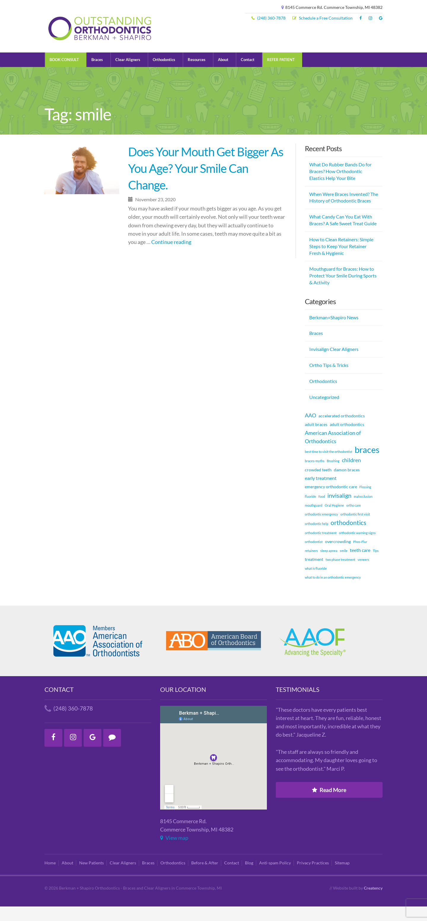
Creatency (373, 902)
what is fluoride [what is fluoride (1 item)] (316, 583)
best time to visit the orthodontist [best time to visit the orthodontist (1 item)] (328, 466)
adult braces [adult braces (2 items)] (316, 438)
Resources (204, 73)
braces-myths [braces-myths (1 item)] (314, 475)
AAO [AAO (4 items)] (310, 429)
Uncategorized (324, 411)
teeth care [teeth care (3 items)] (360, 564)
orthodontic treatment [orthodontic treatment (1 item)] (321, 547)
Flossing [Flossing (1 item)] (365, 501)
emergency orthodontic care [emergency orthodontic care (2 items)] (331, 500)
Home (50, 877)
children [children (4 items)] (351, 474)
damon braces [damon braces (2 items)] (347, 483)
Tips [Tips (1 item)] (376, 565)
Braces (100, 73)
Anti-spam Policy (275, 877)
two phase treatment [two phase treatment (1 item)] (340, 574)
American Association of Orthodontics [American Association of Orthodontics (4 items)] (333, 451)
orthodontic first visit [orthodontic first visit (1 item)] (355, 529)
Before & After (204, 877)
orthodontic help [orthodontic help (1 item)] (316, 538)
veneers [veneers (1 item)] (363, 574)
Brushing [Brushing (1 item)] (333, 475)
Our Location (183, 703)
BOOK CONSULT (65, 73)
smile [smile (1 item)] (344, 565)
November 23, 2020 (152, 214)
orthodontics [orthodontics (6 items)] (348, 537)
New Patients (91, 877)
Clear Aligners (132, 73)
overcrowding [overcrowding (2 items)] (338, 555)
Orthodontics (169, 73)
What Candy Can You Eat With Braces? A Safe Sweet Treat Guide (343, 234)
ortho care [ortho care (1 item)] (353, 520)
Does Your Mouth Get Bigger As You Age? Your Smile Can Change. (205, 183)
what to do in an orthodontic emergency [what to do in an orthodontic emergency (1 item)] (333, 592)
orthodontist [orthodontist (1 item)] (314, 556)
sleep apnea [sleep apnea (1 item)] (328, 565)
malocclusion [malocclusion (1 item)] (363, 511)
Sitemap (342, 877)
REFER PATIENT (292, 73)
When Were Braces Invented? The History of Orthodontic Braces (343, 211)
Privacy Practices (313, 877)
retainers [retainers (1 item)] (311, 565)
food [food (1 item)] (321, 511)
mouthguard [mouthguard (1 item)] (313, 520)
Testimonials (297, 703)
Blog (249, 877)
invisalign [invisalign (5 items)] (339, 509)
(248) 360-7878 (268, 18)
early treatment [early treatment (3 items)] (321, 492)
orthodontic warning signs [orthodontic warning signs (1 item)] (357, 547)
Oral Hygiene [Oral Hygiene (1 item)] (334, 520)
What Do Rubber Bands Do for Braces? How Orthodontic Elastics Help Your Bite (340, 185)
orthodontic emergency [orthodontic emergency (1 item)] (321, 529)
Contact (257, 73)
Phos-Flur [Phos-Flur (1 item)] (360, 556)
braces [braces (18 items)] (367, 464)
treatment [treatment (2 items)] (314, 573)
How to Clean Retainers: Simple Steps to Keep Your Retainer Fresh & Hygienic (341, 260)
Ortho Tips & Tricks (328, 379)
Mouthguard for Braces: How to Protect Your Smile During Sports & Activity (343, 290)
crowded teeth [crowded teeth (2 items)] (318, 483)
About (232, 73)
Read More (329, 804)
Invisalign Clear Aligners (334, 363)
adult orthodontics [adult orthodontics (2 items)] (347, 438)
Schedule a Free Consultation (322, 18)
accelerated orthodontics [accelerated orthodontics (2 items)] (341, 429)
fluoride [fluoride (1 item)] (310, 511)
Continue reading (171, 256)
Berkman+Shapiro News (334, 331)
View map (174, 852)
